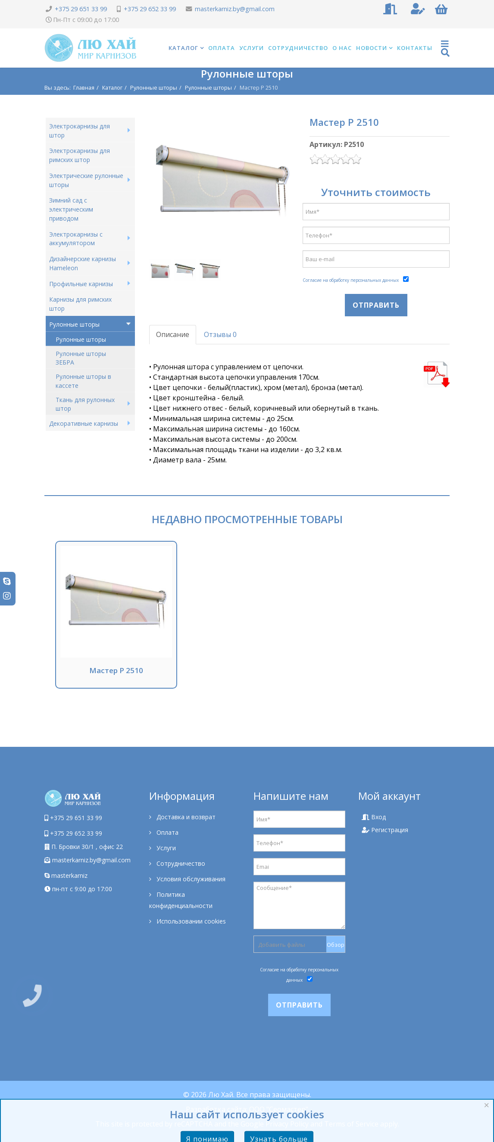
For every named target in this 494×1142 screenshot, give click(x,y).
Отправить (376, 305)
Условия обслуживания (190, 879)
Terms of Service (351, 1124)
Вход (374, 817)
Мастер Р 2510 (116, 670)
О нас (342, 48)
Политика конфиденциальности (181, 900)
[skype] (7, 581)
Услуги (251, 48)
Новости (371, 48)
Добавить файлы (281, 945)
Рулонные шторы (153, 87)
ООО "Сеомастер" (278, 1109)
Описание (172, 334)
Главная (83, 87)
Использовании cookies (190, 921)
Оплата (221, 48)
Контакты (414, 48)
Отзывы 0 (220, 334)
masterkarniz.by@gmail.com (235, 9)
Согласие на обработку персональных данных (351, 280)
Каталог (183, 48)
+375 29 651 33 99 (81, 9)
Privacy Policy (287, 1124)
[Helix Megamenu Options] (445, 48)
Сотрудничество (298, 48)
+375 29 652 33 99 (150, 9)
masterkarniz (66, 875)
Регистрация (385, 830)
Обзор (335, 945)
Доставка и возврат (185, 817)
